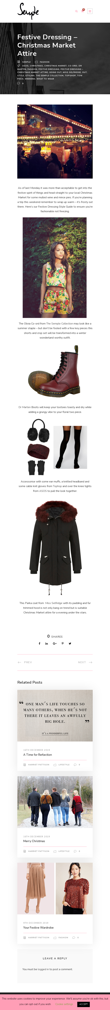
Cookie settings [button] (64, 1004)
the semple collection (50, 76)
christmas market (55, 66)
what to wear (46, 79)
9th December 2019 (36, 923)
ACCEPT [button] (83, 1004)
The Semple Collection (60, 323)
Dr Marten (25, 407)
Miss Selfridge (54, 603)
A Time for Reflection (37, 754)
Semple (26, 62)
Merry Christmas (34, 841)
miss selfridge (72, 72)
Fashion (45, 62)
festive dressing (49, 69)
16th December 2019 (36, 750)
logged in (44, 969)
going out (56, 72)
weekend (30, 79)
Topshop (71, 76)
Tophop (57, 486)
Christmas (36, 66)
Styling (30, 76)
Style (20, 76)
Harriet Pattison (38, 765)
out (85, 72)
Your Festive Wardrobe (39, 927)
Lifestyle (64, 765)
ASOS (25, 66)
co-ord (72, 66)
